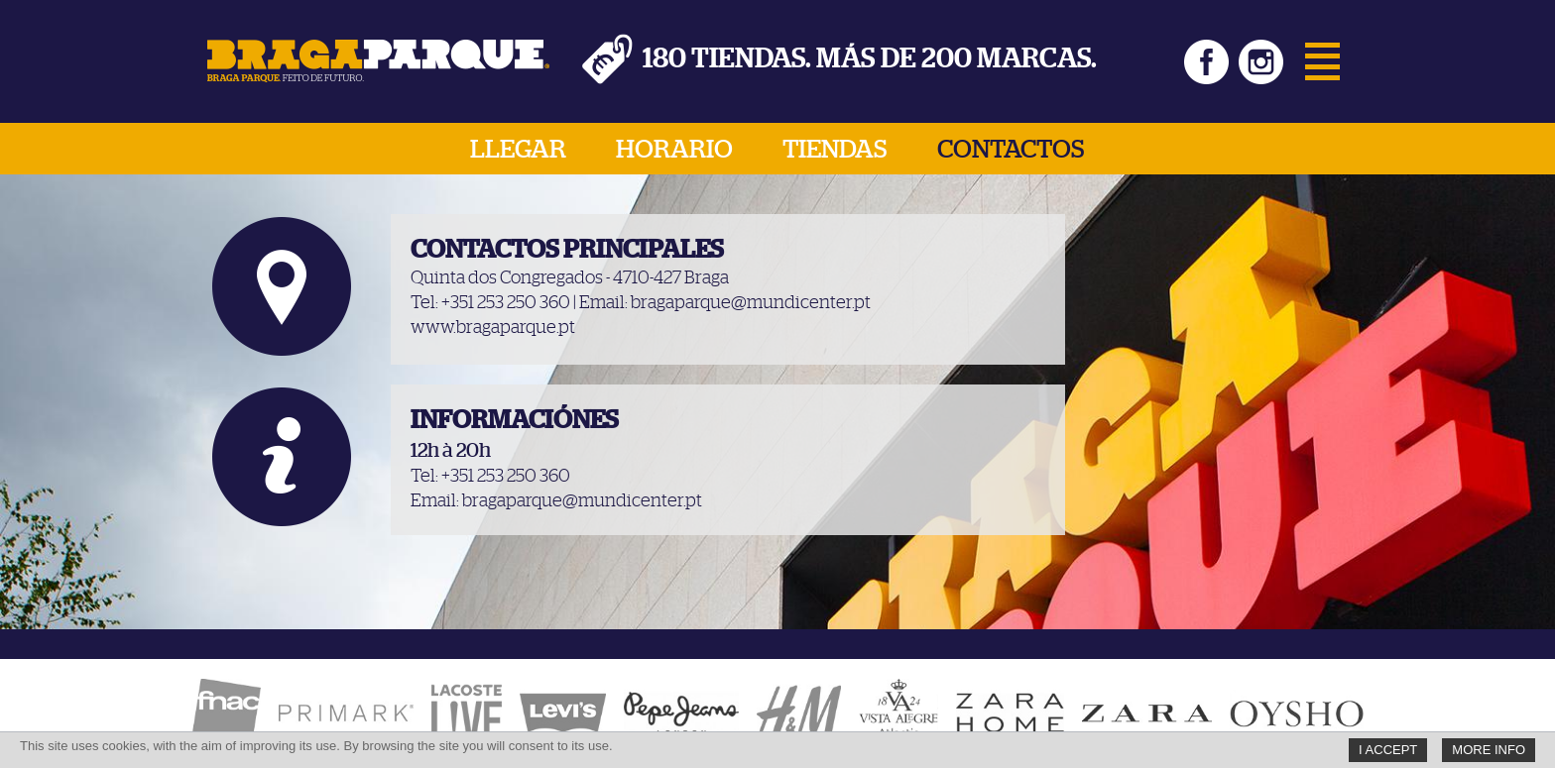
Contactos (1011, 150)
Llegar (518, 150)
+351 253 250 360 (505, 303)
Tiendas (835, 150)
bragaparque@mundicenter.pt (751, 303)
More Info (1488, 749)
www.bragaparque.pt (493, 328)
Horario (674, 150)
